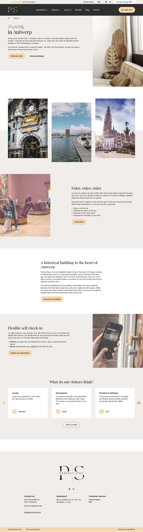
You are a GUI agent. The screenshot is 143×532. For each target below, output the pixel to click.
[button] (139, 403)
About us (67, 10)
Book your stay (17, 56)
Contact (96, 10)
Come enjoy (79, 222)
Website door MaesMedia (126, 529)
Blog (87, 10)
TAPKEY (34, 347)
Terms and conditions (33, 529)
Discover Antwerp (37, 56)
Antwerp (54, 10)
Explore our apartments (20, 353)
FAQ (99, 2)
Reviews (78, 10)
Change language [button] (124, 2)
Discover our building (52, 299)
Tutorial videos (88, 2)
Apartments (40, 10)
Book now (127, 10)
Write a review (71, 425)
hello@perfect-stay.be (32, 513)
